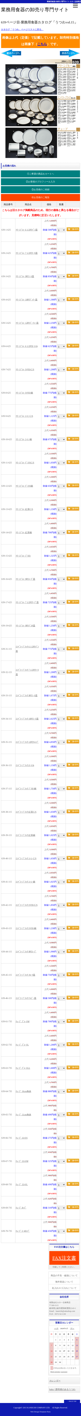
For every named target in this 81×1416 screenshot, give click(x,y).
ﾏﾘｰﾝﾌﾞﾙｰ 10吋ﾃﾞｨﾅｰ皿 (27, 300)
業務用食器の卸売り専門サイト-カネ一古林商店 (64, 1)
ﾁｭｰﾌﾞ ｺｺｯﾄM (22, 1161)
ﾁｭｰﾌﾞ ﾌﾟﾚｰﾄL (22, 1045)
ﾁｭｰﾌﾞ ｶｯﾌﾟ (21, 1208)
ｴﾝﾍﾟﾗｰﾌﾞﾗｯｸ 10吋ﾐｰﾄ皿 (27, 719)
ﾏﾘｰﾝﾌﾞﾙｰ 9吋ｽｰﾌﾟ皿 (25, 579)
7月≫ (72, 1328)
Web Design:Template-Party (40, 1412)
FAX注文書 (64, 1258)
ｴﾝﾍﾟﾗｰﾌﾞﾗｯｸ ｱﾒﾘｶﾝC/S (27, 905)
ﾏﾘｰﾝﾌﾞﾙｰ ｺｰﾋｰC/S (24, 416)
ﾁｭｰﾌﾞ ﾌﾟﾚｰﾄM (22, 1021)
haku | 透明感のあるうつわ (62, 1389)
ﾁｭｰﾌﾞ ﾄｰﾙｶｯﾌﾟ (23, 1231)
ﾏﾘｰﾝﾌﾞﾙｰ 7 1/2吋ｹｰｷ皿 (27, 253)
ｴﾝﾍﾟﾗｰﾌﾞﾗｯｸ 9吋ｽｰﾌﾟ (26, 951)
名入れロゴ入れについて (64, 1288)
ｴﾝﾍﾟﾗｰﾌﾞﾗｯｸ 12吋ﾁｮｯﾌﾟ (27, 742)
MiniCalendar (55, 1372)
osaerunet (64, 1372)
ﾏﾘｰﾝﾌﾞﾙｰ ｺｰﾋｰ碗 (24, 439)
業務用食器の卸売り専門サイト (35, 9)
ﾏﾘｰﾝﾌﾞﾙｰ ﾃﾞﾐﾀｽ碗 (24, 486)
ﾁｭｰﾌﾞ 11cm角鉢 (23, 1114)
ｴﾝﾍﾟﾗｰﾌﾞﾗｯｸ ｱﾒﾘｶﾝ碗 (26, 928)
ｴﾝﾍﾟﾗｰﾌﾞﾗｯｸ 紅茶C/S (26, 812)
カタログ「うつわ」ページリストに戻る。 (22, 29)
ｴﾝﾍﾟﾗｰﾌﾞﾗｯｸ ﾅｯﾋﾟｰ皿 (26, 998)
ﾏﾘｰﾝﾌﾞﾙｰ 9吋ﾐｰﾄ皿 (25, 276)
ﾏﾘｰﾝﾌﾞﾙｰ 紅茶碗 (24, 532)
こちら (42, 44)
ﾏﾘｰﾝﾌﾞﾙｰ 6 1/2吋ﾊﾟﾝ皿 (27, 230)
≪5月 (56, 1328)
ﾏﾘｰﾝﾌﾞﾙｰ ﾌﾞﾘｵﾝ (23, 556)
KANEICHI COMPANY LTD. (38, 1408)
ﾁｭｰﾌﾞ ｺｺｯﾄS (22, 1138)
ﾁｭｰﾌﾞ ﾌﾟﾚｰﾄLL (23, 1068)
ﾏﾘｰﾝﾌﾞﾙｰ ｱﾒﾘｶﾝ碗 (24, 393)
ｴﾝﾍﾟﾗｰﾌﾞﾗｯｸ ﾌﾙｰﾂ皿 (25, 975)
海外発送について (64, 1282)
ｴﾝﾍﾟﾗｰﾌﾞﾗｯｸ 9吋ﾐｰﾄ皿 (27, 695)
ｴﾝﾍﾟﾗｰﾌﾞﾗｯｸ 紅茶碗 (25, 835)
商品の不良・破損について (64, 1275)
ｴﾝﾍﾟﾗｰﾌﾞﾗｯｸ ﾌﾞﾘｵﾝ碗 (26, 788)
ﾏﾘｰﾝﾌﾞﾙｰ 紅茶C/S (24, 509)
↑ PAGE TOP (72, 1401)
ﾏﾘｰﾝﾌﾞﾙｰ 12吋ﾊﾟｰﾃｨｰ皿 (27, 323)
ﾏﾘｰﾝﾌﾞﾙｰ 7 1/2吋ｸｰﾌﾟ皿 (27, 602)
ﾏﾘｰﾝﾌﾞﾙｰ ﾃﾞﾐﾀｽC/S (25, 463)
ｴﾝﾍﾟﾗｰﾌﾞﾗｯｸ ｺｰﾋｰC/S (26, 858)
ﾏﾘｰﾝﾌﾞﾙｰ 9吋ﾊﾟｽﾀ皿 (25, 625)
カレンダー (55, 1381)
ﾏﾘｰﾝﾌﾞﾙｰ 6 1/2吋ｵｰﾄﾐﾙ (27, 346)
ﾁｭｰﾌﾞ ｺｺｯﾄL (22, 1184)
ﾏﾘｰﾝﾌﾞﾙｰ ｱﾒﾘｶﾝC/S (25, 369)
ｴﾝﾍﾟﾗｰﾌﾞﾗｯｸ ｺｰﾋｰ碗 (25, 882)
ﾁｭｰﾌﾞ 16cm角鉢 (23, 1091)
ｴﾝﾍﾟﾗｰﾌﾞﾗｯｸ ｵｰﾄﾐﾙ (25, 765)
